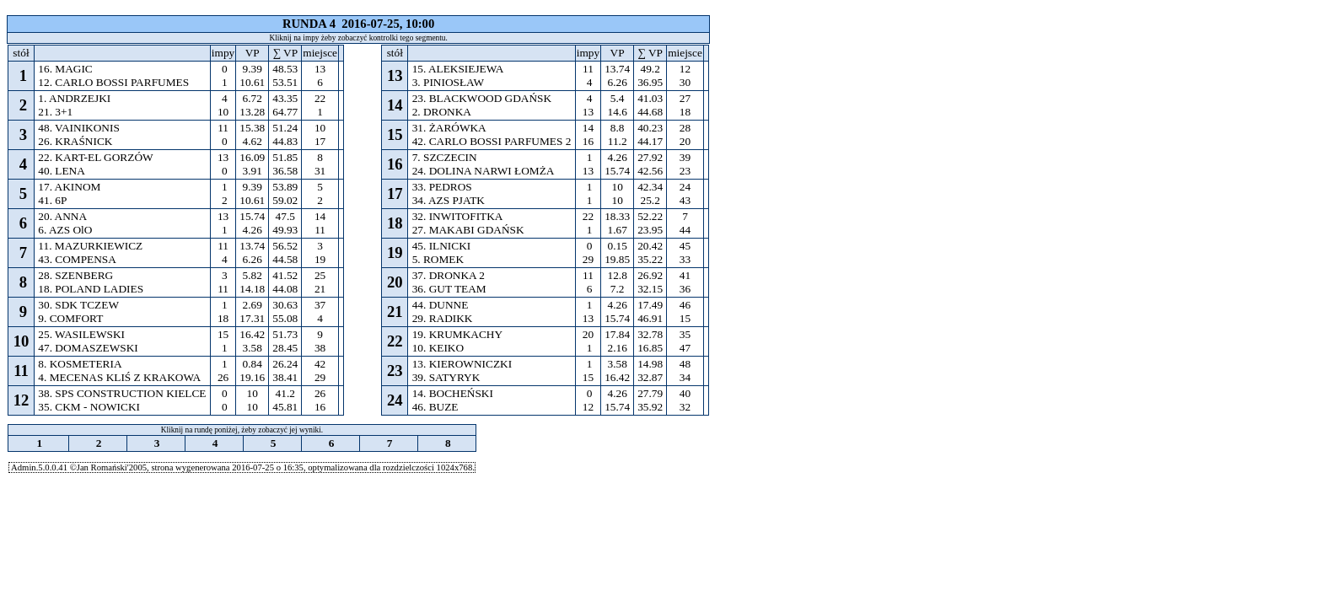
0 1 (223, 75)
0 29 (587, 252)
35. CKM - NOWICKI (88, 406)
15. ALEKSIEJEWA (457, 68)
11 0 (223, 134)
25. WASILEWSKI (81, 334)
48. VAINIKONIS (78, 127)
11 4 (223, 252)
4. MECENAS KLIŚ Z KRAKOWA (119, 377)
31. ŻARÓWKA (448, 127)
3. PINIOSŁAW (447, 82)
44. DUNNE (439, 304)
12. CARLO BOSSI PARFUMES (113, 82)
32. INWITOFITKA (457, 216)
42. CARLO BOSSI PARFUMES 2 (491, 141)
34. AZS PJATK (448, 200)
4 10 (223, 105)
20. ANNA (62, 216)
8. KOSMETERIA (79, 363)
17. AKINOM (69, 186)
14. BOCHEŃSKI (452, 393)
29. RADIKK (442, 318)
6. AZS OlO (65, 229)
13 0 (223, 164)
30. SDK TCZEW (78, 304)
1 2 (223, 193)
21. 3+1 (55, 111)
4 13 (587, 105)
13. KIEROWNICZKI (461, 363)
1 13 (587, 164)
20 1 (587, 341)
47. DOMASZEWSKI (88, 347)
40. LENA (61, 170)
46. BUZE (434, 406)
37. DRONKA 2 (448, 275)
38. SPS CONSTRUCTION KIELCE (122, 393)
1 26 (223, 370)
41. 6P (52, 200)
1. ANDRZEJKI (74, 98)
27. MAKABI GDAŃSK (468, 229)
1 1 (588, 193)
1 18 (223, 311)
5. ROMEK (437, 259)
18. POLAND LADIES (90, 288)
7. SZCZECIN (444, 157)
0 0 (223, 400)
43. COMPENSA (77, 259)
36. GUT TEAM (449, 288)
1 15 (587, 370)
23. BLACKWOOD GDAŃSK (481, 98)
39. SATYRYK (445, 377)
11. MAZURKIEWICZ (90, 245)
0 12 (587, 400)
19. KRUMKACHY (457, 334)
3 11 (223, 282)
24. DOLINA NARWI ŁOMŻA (482, 170)
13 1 (223, 223)
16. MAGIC (65, 68)
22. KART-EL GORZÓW (95, 157)
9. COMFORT (70, 318)
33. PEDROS (442, 186)
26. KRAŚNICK (75, 141)
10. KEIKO (437, 347)
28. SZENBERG (75, 275)
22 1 (587, 223)
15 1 (223, 341)
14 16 (587, 134)
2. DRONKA (441, 111)
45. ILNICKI (441, 245)
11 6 (588, 282)
